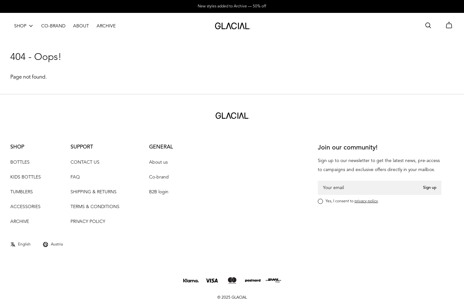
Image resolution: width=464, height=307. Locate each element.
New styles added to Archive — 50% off (232, 6)
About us (158, 162)
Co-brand (159, 177)
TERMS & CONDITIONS (95, 207)
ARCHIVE (106, 26)
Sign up (429, 188)
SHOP (20, 26)
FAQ (75, 177)
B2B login (158, 192)
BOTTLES (20, 162)
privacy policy (366, 201)
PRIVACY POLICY (88, 221)
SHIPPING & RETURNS (94, 192)
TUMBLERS (21, 192)
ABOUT (81, 26)
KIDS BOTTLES (25, 177)
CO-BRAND (53, 26)
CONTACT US (85, 162)
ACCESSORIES (25, 207)
